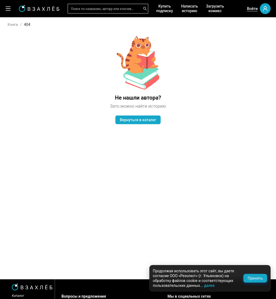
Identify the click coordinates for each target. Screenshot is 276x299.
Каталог (18, 296)
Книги (13, 24)
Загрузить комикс (215, 8)
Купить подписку (164, 8)
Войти (252, 8)
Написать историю (189, 8)
